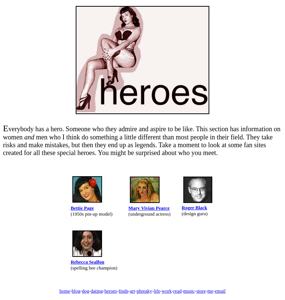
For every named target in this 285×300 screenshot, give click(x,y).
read (177, 291)
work (167, 291)
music (189, 291)
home (64, 291)
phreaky (144, 291)
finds (123, 291)
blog (76, 291)
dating (97, 291)
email (220, 291)
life (157, 291)
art (132, 291)
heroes (110, 291)
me (210, 291)
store (201, 291)
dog (85, 291)
